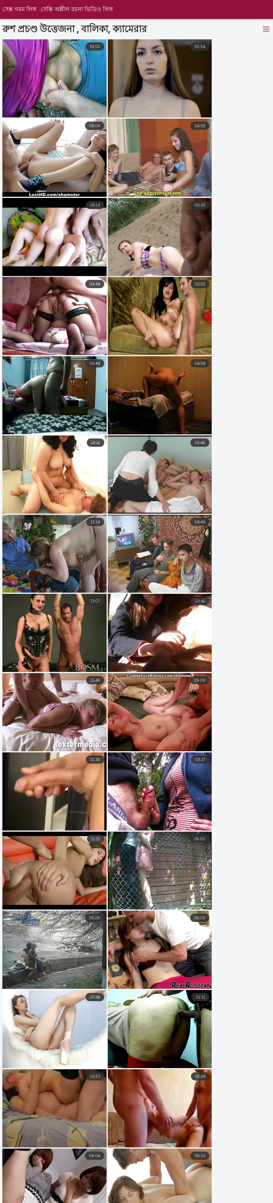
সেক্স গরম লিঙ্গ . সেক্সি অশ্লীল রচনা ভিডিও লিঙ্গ (58, 10)
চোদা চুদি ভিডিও (95, 1200)
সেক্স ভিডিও (223, 1200)
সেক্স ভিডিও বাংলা (106, 1194)
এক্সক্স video (184, 1200)
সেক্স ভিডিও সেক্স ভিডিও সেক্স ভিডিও (37, 1194)
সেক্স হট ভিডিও (154, 1194)
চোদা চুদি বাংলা (141, 1200)
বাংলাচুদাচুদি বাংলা (203, 1194)
